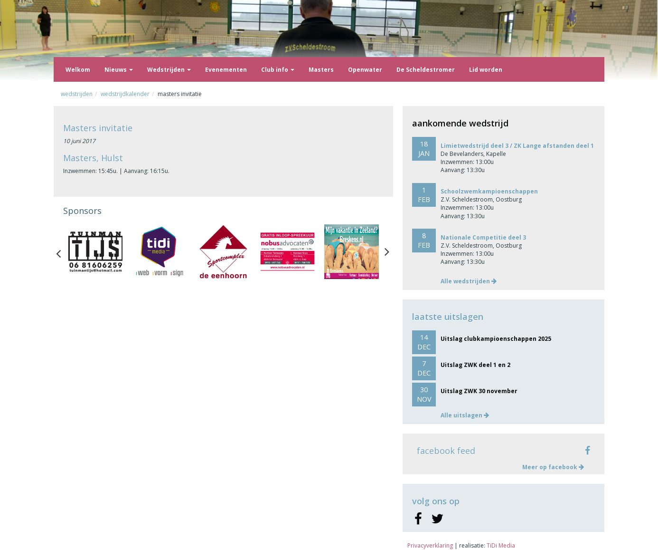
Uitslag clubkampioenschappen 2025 (496, 339)
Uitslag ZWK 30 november (479, 391)
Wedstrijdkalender (125, 94)
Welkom (78, 70)
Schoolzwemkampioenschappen (489, 191)
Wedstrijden (169, 70)
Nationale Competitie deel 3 (483, 237)
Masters (321, 70)
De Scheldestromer (425, 70)
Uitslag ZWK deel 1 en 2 (475, 365)
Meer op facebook (553, 467)
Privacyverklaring (430, 545)
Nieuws (118, 70)
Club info (277, 70)
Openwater (365, 70)
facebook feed (446, 450)
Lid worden (485, 70)
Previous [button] (63, 251)
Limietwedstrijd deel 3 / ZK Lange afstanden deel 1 (517, 146)
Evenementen (226, 70)
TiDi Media (501, 545)
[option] (95, 251)
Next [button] (387, 251)
